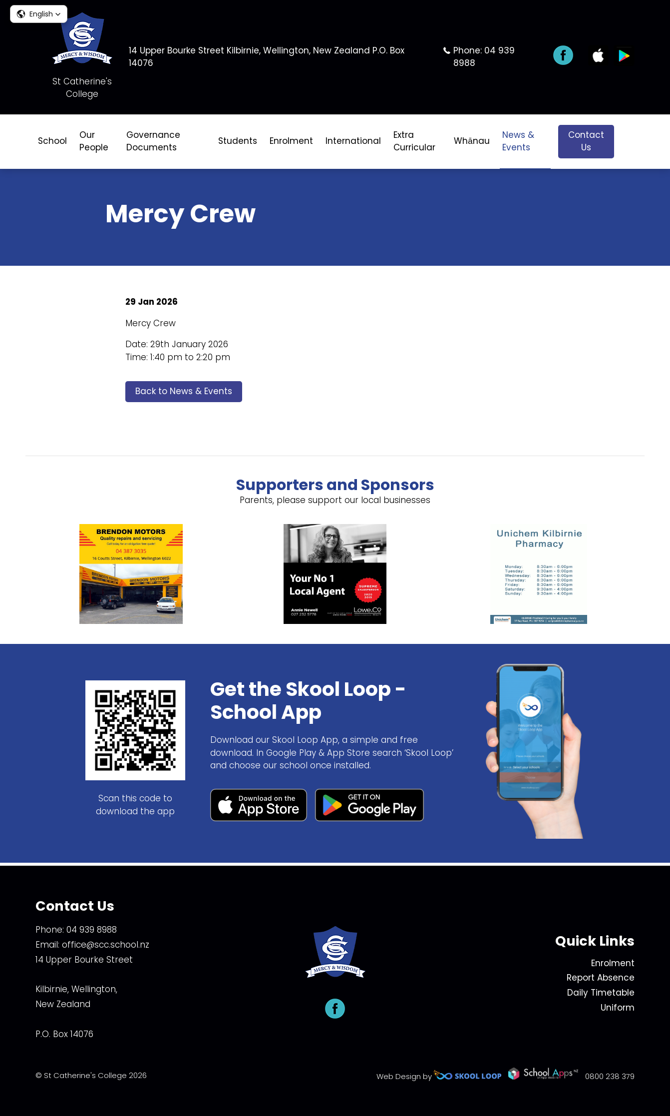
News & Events (518, 141)
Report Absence (601, 978)
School (52, 141)
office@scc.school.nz (105, 945)
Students (237, 141)
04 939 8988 (91, 930)
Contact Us (586, 141)
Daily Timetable (601, 993)
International (353, 141)
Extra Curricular (414, 141)
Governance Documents (153, 141)
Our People (93, 141)
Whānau (471, 141)
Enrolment (291, 141)
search (629, 141)
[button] (38, 13)
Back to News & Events (183, 393)
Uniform (618, 1008)
